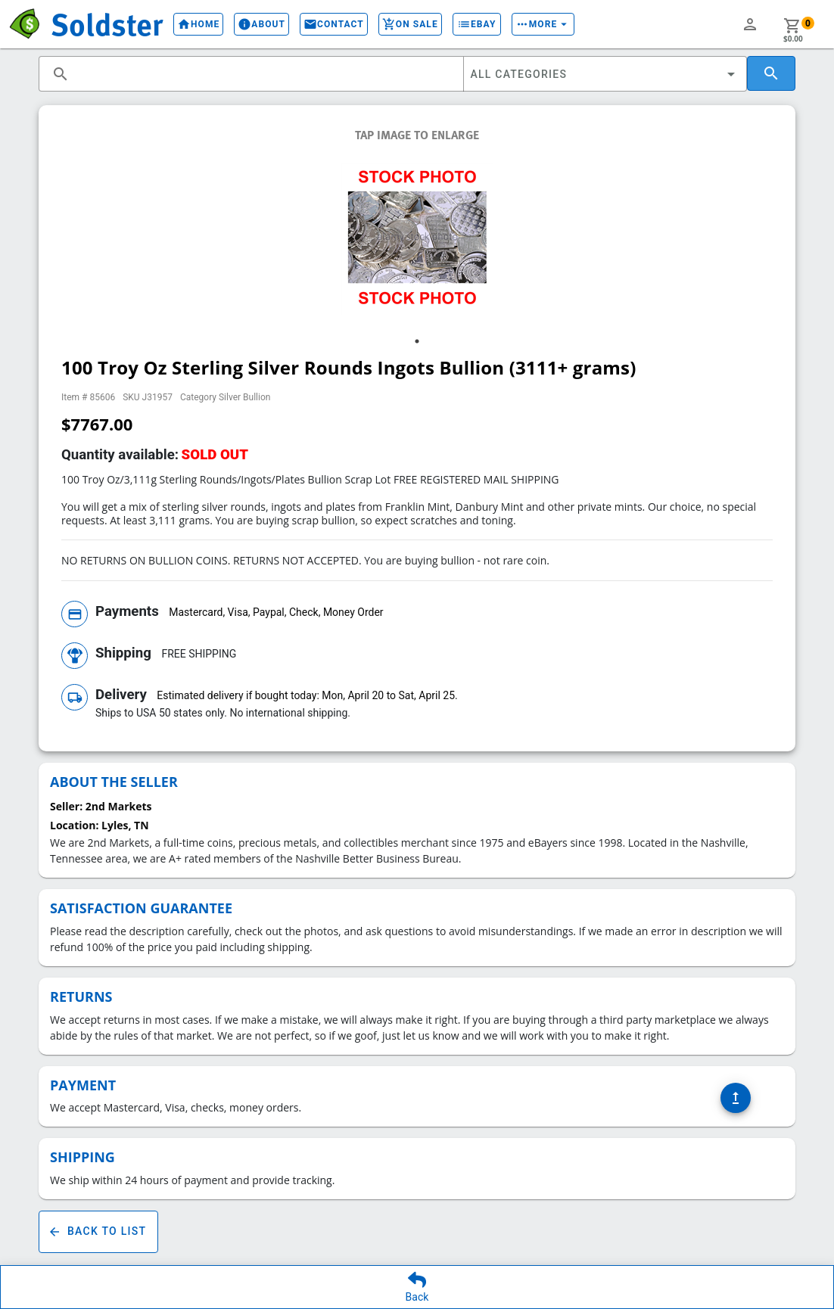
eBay (477, 24)
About (261, 24)
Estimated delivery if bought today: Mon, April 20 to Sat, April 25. (307, 695)
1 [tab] (417, 341)
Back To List (98, 1232)
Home (198, 24)
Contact (334, 24)
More (543, 24)
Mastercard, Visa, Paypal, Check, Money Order (276, 612)
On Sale (410, 24)
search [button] (60, 74)
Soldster (107, 23)
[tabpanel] (417, 239)
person (750, 24)
